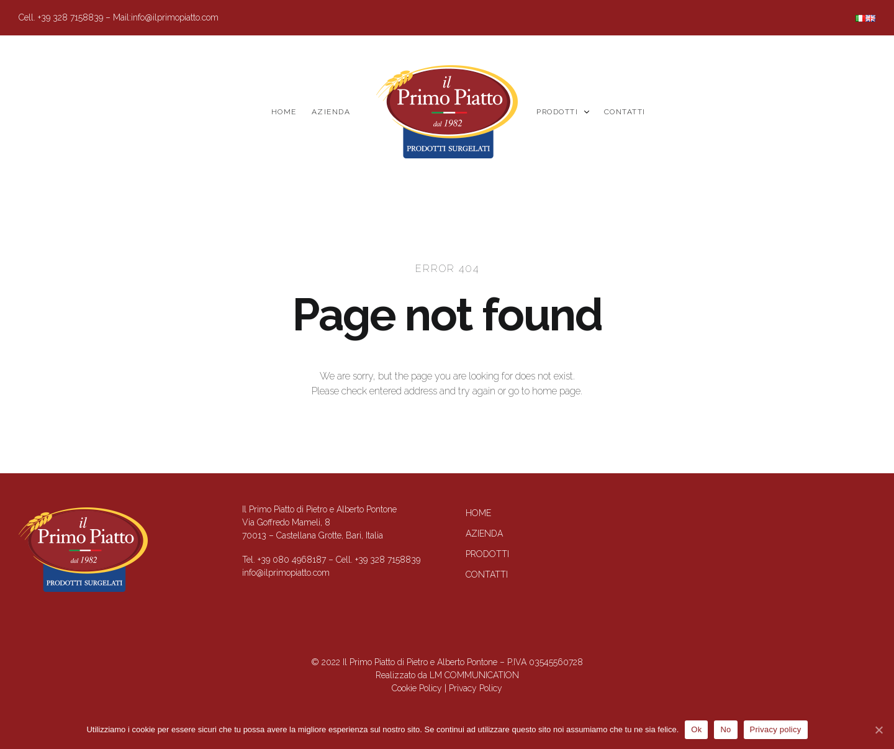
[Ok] (878, 730)
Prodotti (562, 111)
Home (284, 111)
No (725, 729)
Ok (696, 729)
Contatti (625, 111)
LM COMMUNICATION (474, 675)
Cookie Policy (417, 688)
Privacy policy (775, 729)
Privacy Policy (475, 688)
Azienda (331, 111)
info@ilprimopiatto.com (175, 17)
